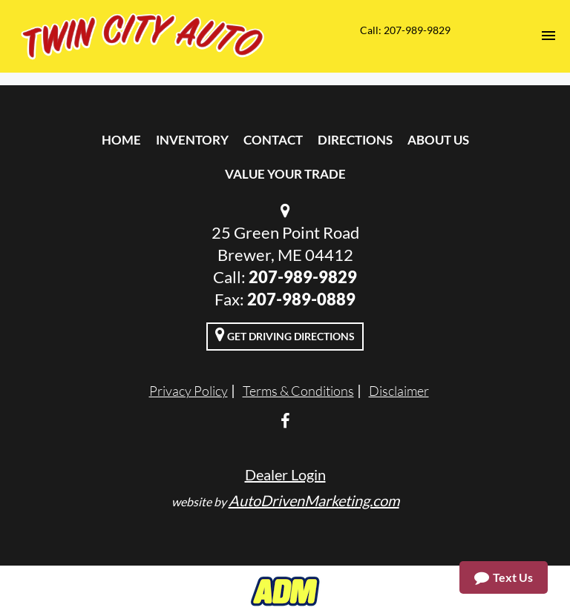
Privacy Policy (188, 390)
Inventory (192, 140)
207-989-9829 (303, 277)
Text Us (503, 577)
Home (121, 140)
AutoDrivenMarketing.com (314, 500)
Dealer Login (285, 474)
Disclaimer (399, 390)
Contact (273, 140)
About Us (438, 140)
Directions (355, 140)
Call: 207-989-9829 (405, 30)
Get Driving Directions (285, 334)
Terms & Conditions (298, 390)
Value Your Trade (285, 174)
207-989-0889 (301, 299)
